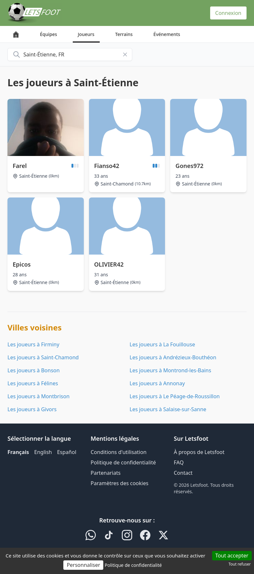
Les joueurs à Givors (32, 409)
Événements (166, 34)
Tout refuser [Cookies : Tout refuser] (240, 564)
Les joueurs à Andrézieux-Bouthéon (173, 357)
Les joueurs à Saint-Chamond (43, 357)
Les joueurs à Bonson (33, 370)
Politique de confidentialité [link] (133, 565)
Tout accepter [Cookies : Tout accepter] (231, 555)
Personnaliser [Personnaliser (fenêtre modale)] (83, 564)
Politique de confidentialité (123, 462)
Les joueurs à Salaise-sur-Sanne (168, 409)
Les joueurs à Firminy (33, 344)
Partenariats (106, 472)
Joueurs (86, 34)
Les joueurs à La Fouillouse (162, 344)
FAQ (179, 462)
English (43, 452)
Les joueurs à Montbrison (38, 396)
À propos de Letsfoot (199, 452)
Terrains (124, 34)
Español (66, 452)
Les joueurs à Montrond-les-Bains (170, 370)
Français (18, 452)
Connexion (228, 13)
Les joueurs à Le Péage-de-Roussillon (175, 396)
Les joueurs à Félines (32, 383)
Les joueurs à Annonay (157, 383)
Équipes (48, 34)
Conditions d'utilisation (118, 452)
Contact (183, 472)
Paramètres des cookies (119, 483)
